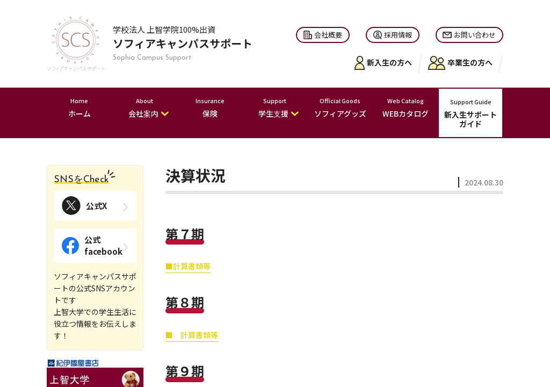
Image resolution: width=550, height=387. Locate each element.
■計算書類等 (188, 266)
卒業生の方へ (460, 63)
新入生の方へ (383, 63)
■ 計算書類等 (191, 334)
